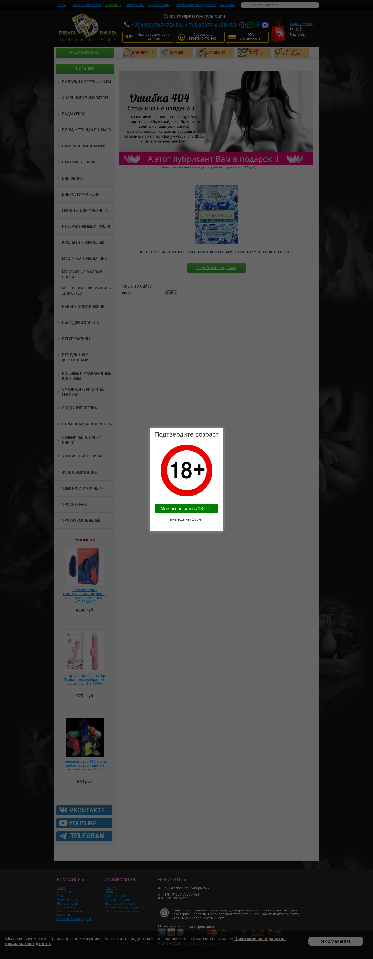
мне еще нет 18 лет (186, 519)
